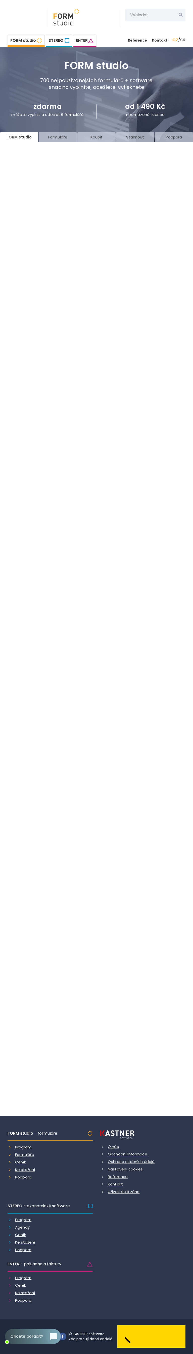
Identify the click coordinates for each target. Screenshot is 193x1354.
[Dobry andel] (151, 1336)
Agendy (22, 1227)
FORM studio (23, 40)
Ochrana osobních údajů (131, 1161)
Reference (137, 40)
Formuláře (24, 1154)
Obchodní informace (127, 1154)
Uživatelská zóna (123, 1191)
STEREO (56, 40)
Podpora (23, 1177)
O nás (113, 1146)
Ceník (20, 1162)
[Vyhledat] (180, 15)
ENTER (82, 40)
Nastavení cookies (125, 1169)
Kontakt (159, 40)
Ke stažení (25, 1169)
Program (23, 1147)
